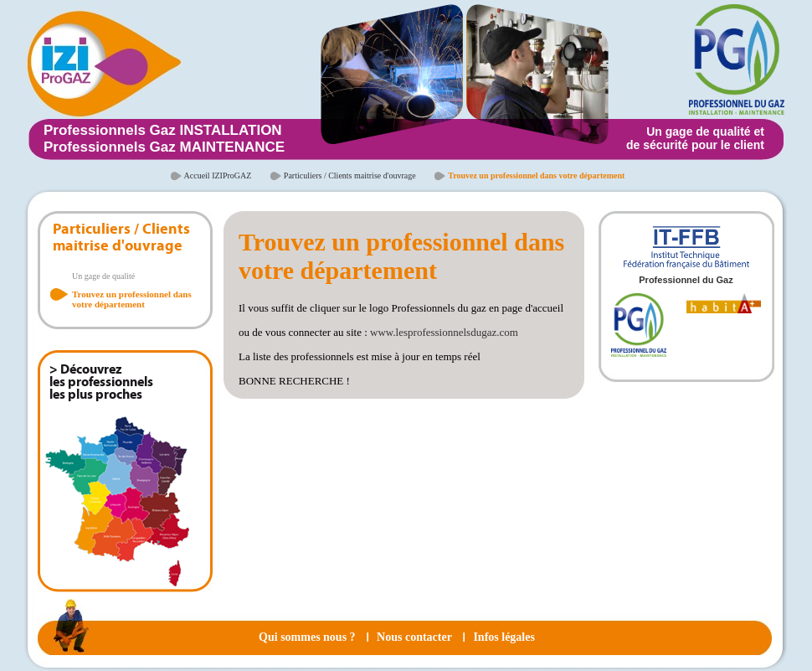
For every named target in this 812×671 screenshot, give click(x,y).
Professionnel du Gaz (685, 280)
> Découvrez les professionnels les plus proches (101, 383)
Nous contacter (414, 637)
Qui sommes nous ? (307, 637)
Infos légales (504, 637)
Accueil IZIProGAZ (218, 175)
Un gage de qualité (103, 276)
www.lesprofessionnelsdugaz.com (444, 332)
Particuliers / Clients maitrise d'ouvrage (350, 175)
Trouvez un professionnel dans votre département (132, 299)
